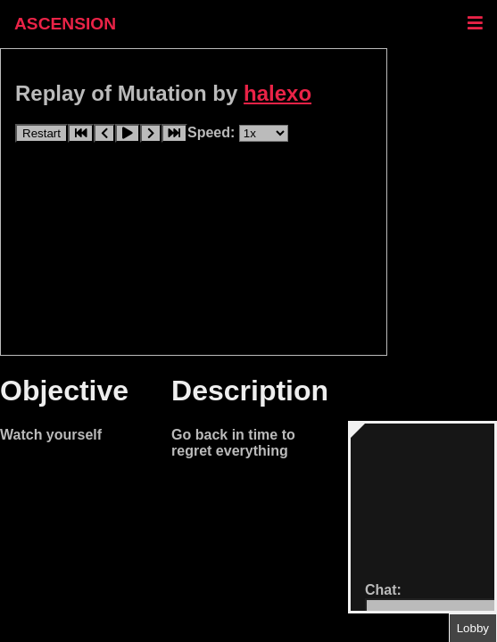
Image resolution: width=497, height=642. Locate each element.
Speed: (213, 132)
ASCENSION (65, 23)
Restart (41, 133)
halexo (277, 93)
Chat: (383, 589)
